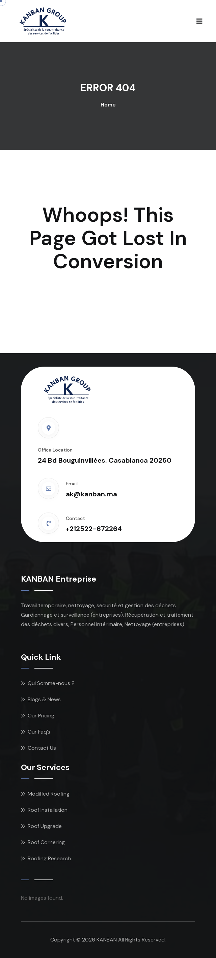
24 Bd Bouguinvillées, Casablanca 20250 (104, 460)
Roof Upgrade (45, 826)
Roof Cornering (46, 842)
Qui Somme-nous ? (51, 683)
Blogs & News (44, 699)
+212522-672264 (94, 528)
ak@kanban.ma (91, 494)
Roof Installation (48, 809)
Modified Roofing (49, 793)
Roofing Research (49, 858)
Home (108, 104)
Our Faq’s (39, 731)
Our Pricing (41, 715)
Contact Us (42, 747)
